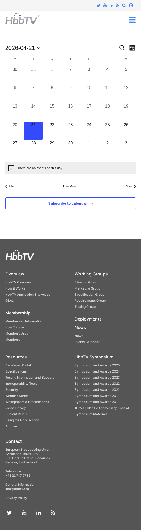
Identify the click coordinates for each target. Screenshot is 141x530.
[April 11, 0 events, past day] (107, 94)
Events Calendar (87, 342)
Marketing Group (87, 288)
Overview (14, 274)
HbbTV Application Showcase (27, 294)
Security (11, 390)
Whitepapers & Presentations (27, 402)
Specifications (16, 371)
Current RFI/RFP (17, 414)
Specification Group (89, 294)
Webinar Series (16, 396)
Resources (16, 357)
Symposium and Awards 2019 (97, 396)
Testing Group (85, 307)
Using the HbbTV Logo (22, 420)
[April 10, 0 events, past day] (89, 94)
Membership (18, 313)
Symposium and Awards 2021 (97, 390)
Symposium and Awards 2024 (97, 371)
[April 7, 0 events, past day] (33, 94)
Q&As (9, 301)
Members (12, 339)
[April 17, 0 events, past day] (89, 112)
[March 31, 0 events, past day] (33, 75)
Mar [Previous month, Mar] (10, 186)
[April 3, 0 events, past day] (89, 75)
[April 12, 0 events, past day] (126, 94)
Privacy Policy (16, 498)
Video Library (15, 408)
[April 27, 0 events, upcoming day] (15, 149)
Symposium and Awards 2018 (97, 402)
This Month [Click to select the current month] (70, 186)
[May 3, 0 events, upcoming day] (126, 149)
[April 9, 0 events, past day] (70, 94)
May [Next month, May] (131, 186)
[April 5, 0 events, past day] (126, 75)
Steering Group (86, 282)
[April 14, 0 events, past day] (33, 112)
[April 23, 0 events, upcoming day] (70, 131)
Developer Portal (18, 365)
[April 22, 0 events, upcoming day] (52, 131)
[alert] (70, 168)
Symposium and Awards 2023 (97, 377)
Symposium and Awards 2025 (97, 365)
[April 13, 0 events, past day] (15, 112)
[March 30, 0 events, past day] (15, 75)
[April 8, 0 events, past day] (52, 94)
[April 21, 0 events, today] (33, 131)
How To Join (14, 327)
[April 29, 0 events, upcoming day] (52, 149)
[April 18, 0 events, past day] (107, 112)
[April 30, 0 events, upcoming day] (70, 149)
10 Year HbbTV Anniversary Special (102, 408)
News (80, 327)
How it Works (15, 288)
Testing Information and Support (29, 377)
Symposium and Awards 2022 (97, 384)
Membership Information (23, 321)
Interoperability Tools (21, 384)
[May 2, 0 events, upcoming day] (107, 149)
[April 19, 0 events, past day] (126, 112)
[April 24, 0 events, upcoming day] (89, 131)
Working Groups (91, 274)
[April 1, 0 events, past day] (52, 75)
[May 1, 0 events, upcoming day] (89, 149)
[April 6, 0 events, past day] (15, 94)
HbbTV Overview (18, 282)
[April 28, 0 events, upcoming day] (33, 149)
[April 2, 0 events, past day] (70, 75)
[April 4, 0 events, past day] (107, 75)
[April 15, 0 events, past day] (52, 112)
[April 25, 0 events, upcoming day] (107, 131)
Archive (11, 426)
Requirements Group (90, 301)
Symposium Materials (91, 414)
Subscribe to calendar (67, 203)
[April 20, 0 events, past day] (15, 131)
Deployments (88, 319)
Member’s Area (16, 333)
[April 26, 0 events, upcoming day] (126, 131)
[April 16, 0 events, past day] (70, 112)
